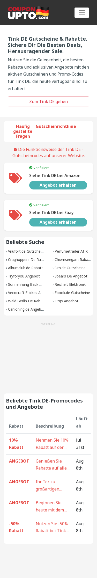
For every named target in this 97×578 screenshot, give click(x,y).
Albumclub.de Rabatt (25, 267)
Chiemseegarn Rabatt (73, 259)
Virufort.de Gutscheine (27, 251)
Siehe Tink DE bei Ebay (51, 212)
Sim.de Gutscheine (70, 267)
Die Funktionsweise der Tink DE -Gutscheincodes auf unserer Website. (48, 152)
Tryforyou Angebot (24, 276)
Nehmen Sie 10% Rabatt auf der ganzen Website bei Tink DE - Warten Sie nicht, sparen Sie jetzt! (52, 444)
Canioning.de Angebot (26, 309)
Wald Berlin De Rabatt (27, 300)
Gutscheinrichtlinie (56, 126)
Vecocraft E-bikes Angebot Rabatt (36, 292)
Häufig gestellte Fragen (22, 131)
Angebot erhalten (58, 185)
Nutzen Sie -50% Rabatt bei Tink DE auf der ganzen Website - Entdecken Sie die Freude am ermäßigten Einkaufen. (53, 528)
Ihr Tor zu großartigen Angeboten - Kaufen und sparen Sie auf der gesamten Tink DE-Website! (53, 486)
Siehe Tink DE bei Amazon (54, 175)
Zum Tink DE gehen (48, 101)
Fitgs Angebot (66, 300)
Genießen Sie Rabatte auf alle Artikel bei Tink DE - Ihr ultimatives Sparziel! (51, 465)
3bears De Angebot (71, 276)
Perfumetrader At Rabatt (76, 251)
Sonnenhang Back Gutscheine (33, 284)
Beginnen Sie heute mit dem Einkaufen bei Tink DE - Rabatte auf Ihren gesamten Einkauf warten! (51, 507)
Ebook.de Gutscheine (72, 292)
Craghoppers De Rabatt (28, 259)
